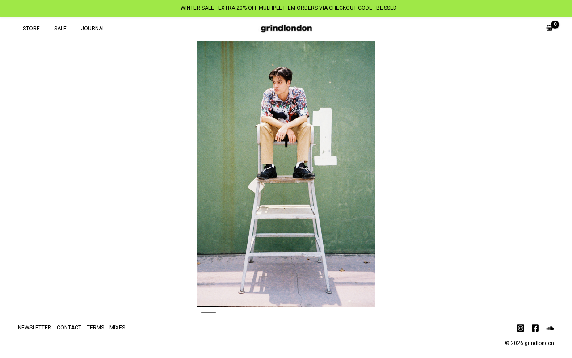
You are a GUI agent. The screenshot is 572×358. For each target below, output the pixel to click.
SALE (55, 28)
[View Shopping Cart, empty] (549, 28)
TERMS (95, 327)
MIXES (117, 327)
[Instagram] (521, 328)
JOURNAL (84, 28)
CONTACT (69, 327)
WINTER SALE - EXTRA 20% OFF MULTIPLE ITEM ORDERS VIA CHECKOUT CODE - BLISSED (289, 8)
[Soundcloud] (550, 328)
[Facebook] (535, 328)
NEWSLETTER (34, 327)
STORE (29, 28)
